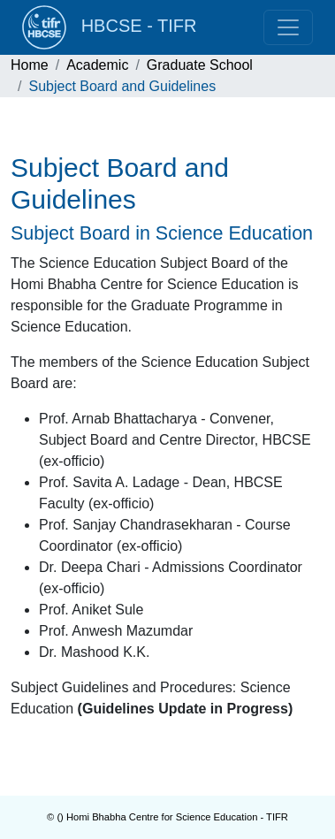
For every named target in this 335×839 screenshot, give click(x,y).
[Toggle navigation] (288, 27)
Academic (97, 64)
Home (30, 64)
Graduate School (200, 64)
